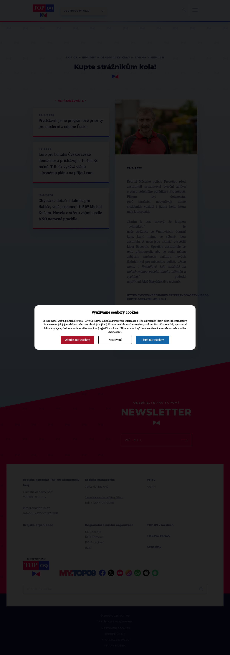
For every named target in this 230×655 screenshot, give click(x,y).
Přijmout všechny (152, 339)
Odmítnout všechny (77, 339)
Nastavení (115, 339)
